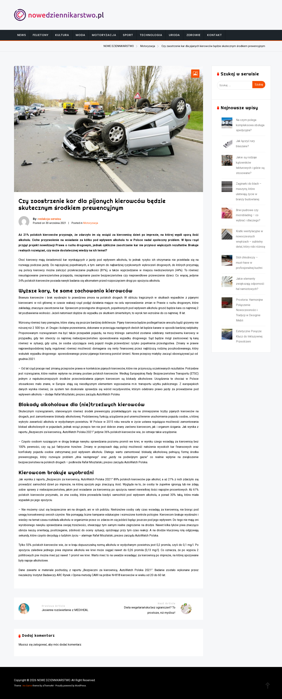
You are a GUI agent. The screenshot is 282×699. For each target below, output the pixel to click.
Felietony (41, 35)
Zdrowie (194, 35)
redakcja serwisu (49, 219)
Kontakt (214, 35)
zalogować (40, 644)
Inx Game (27, 685)
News (21, 35)
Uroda (174, 35)
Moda (80, 35)
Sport (128, 35)
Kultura (62, 35)
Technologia (151, 35)
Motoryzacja (104, 35)
